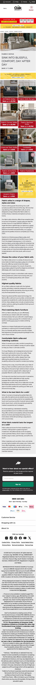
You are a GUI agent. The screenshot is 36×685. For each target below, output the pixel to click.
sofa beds (18, 326)
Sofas (11, 31)
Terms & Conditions (18, 545)
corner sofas (27, 326)
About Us (5, 528)
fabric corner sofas (13, 243)
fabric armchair (14, 319)
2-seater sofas (21, 221)
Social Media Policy (27, 542)
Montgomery (17, 241)
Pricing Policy (6, 545)
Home (2, 31)
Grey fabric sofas (20, 262)
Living (6, 31)
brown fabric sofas (7, 268)
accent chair (14, 321)
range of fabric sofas (20, 237)
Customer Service (8, 517)
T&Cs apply (22, 590)
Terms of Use (29, 545)
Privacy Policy (15, 542)
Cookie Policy (6, 542)
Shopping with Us (8, 523)
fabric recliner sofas (17, 247)
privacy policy (5, 490)
